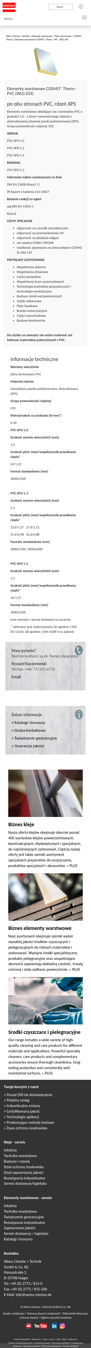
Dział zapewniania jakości (23, 1172)
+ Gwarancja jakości (28, 745)
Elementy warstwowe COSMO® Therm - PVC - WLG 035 (41, 39)
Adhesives (36, 1339)
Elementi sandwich (32, 1346)
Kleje (64, 1339)
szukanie (59, 7)
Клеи (52, 1339)
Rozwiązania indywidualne (24, 1178)
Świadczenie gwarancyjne (24, 1217)
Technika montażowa (20, 1155)
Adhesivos (72, 1339)
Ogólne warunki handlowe (56, 1317)
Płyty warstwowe (63, 36)
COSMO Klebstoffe (22, 1339)
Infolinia (10, 1150)
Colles (45, 1339)
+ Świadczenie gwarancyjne (34, 738)
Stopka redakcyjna (14, 1313)
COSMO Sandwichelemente (20, 1342)
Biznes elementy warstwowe (39, 928)
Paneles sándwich (70, 1346)
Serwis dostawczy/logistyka (25, 1183)
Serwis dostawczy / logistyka (26, 1233)
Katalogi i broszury (18, 1239)
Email (16, 676)
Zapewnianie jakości (19, 1228)
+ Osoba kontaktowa (29, 730)
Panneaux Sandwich (61, 1342)
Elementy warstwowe (41, 36)
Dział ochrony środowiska (24, 1167)
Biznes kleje (21, 824)
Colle (58, 1339)
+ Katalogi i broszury (28, 722)
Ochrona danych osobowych (44, 1313)
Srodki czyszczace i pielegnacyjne (44, 1032)
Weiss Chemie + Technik (17, 36)
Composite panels (42, 1342)
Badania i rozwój (17, 1161)
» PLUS (71, 865)
